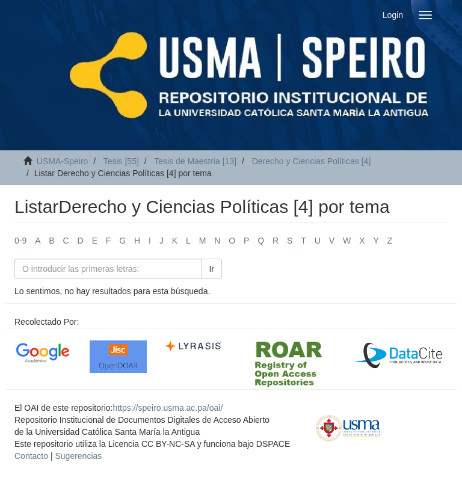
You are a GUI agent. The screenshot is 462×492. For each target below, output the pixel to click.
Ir (211, 269)
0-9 (20, 240)
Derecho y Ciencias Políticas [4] (311, 161)
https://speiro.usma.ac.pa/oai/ (167, 408)
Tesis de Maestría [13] (195, 161)
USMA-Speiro (62, 161)
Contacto (31, 456)
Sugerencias (78, 456)
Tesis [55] (121, 161)
